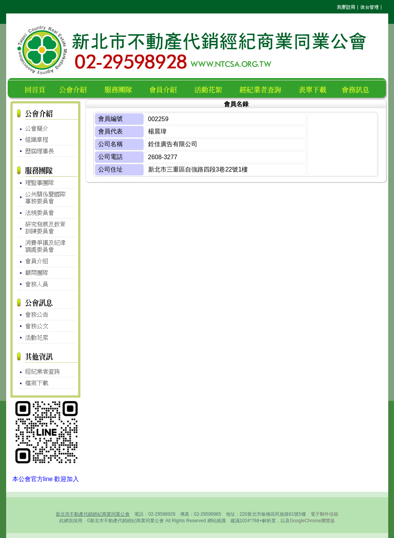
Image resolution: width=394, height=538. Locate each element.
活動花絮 (211, 88)
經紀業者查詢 (263, 88)
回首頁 (36, 88)
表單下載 (315, 88)
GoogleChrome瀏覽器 (312, 520)
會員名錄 (166, 88)
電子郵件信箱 (324, 514)
